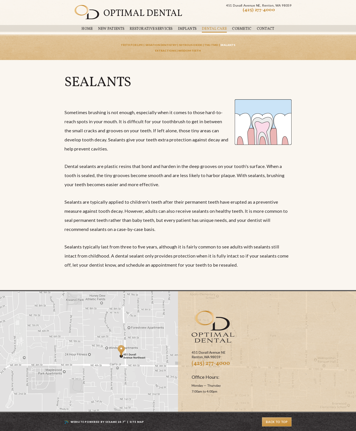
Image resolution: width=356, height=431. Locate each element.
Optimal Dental (143, 13)
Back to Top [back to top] (276, 422)
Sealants (227, 45)
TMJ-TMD (211, 45)
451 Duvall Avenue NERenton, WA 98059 (259, 5)
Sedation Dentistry (161, 45)
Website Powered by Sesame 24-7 (98, 421)
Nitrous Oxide (190, 45)
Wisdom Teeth (189, 50)
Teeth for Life (132, 45)
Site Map (137, 421)
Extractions (165, 50)
